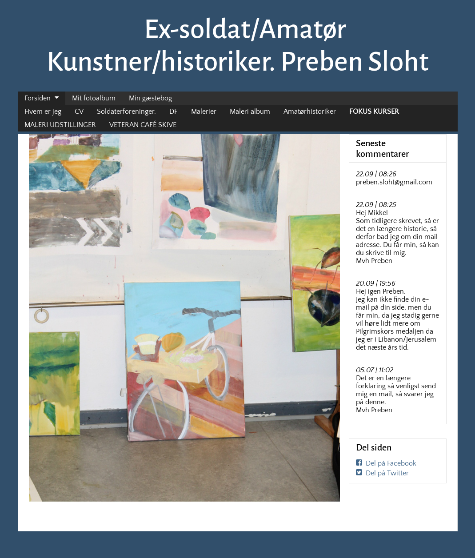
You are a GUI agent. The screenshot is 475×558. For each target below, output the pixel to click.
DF (173, 112)
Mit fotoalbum (94, 98)
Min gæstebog (150, 98)
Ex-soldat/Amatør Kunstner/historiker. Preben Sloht (238, 45)
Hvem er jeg (42, 112)
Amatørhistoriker (309, 112)
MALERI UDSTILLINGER (60, 125)
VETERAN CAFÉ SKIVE (142, 125)
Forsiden (37, 98)
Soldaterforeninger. (126, 112)
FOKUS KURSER (374, 112)
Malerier (203, 112)
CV (79, 112)
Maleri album (250, 112)
